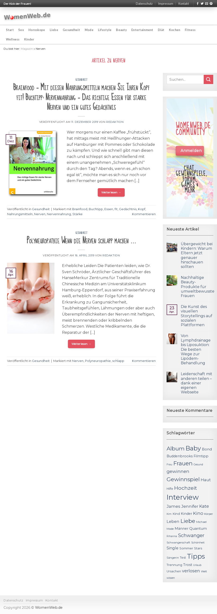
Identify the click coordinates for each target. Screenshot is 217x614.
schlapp (118, 361)
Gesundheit (71, 30)
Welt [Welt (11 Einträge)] (204, 571)
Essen (108, 209)
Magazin (27, 48)
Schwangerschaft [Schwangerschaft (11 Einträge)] (178, 542)
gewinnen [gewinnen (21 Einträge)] (178, 471)
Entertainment (142, 30)
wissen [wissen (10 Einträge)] (171, 577)
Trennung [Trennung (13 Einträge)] (174, 565)
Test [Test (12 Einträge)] (183, 557)
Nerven (39, 214)
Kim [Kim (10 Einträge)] (169, 514)
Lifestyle (104, 30)
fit (116, 209)
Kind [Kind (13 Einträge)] (176, 514)
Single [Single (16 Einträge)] (172, 548)
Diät (161, 30)
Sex (21, 30)
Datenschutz (144, 3)
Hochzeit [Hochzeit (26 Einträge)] (185, 488)
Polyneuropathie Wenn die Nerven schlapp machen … (81, 240)
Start (10, 30)
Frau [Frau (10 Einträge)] (169, 464)
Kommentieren (144, 214)
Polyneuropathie (98, 361)
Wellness (13, 39)
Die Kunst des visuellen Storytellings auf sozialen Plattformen (196, 315)
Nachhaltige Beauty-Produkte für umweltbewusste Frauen (197, 286)
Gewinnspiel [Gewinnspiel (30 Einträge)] (183, 479)
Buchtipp (96, 209)
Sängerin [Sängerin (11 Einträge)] (173, 557)
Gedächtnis (128, 209)
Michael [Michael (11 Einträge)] (201, 522)
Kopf (141, 209)
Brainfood (79, 209)
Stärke (77, 214)
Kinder (29, 39)
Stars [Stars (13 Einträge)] (198, 548)
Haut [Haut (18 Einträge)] (206, 479)
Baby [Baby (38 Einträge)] (193, 448)
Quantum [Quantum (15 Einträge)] (198, 528)
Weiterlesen (111, 192)
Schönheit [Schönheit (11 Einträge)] (198, 542)
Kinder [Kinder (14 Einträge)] (186, 514)
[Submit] (208, 79)
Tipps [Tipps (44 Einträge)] (196, 556)
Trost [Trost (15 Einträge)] (187, 564)
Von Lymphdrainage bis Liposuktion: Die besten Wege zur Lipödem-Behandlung (196, 349)
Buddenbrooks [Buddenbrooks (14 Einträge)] (180, 456)
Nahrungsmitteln (20, 214)
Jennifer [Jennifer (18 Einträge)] (189, 506)
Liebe (54, 30)
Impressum (165, 3)
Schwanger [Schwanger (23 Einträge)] (191, 535)
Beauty (121, 30)
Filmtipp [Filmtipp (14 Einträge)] (201, 456)
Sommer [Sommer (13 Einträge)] (186, 548)
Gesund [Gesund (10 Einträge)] (198, 464)
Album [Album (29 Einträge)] (176, 448)
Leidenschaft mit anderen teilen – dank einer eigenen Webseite (196, 383)
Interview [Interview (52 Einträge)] (183, 497)
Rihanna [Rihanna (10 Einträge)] (172, 536)
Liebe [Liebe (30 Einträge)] (187, 521)
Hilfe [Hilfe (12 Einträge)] (170, 488)
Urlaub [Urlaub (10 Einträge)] (197, 565)
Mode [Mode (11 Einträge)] (170, 528)
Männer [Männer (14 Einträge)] (181, 528)
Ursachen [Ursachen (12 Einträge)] (174, 571)
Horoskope (36, 30)
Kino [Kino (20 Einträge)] (198, 513)
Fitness (190, 30)
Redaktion (115, 122)
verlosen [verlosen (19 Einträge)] (191, 570)
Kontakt (183, 3)
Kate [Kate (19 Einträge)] (204, 506)
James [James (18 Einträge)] (173, 506)
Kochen (174, 30)
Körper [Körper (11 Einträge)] (208, 514)
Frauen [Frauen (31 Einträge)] (183, 463)
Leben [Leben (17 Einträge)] (173, 521)
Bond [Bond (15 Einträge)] (207, 449)
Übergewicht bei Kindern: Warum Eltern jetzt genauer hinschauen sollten (197, 255)
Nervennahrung (59, 214)
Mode (89, 30)
